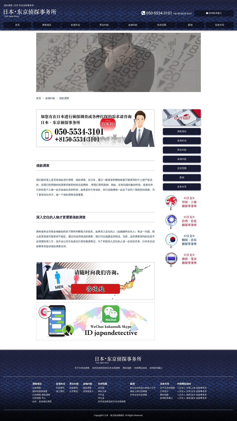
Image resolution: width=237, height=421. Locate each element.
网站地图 (127, 368)
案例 (190, 25)
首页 (17, 25)
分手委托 (73, 391)
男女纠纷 (104, 25)
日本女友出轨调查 (138, 395)
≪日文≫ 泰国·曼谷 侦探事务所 (192, 398)
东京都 (101, 388)
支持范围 (161, 25)
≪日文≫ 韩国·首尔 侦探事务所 (192, 395)
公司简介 (164, 391)
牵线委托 (73, 388)
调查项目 (46, 25)
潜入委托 (60, 391)
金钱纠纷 (132, 25)
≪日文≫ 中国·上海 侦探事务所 (192, 388)
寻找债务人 (88, 391)
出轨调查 (36, 388)
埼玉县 (101, 398)
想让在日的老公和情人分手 (143, 388)
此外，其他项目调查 (42, 401)
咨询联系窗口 (214, 13)
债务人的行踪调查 (138, 391)
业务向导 (219, 25)
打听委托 (60, 388)
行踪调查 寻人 (39, 398)
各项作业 (75, 25)
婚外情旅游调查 (39, 391)
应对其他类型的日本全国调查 (106, 368)
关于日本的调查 (82, 368)
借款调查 (87, 388)
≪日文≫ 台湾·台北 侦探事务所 (192, 391)
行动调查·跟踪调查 (41, 395)
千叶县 (101, 395)
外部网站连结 (140, 368)
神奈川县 (102, 391)
